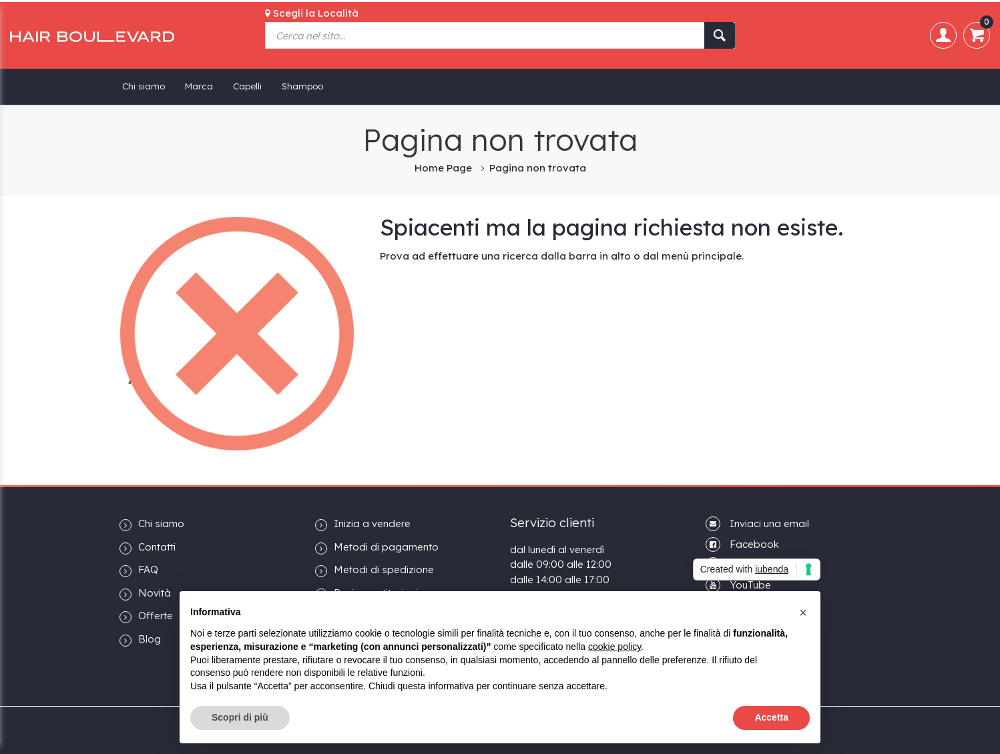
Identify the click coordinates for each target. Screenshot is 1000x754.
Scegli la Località (311, 13)
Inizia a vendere (363, 524)
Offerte (146, 616)
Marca (199, 85)
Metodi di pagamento (377, 547)
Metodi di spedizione (374, 570)
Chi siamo (143, 85)
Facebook (754, 544)
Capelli (247, 85)
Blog (140, 640)
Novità (145, 594)
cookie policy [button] (614, 646)
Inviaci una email (769, 523)
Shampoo (302, 85)
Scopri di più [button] (240, 717)
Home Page (443, 167)
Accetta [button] (771, 717)
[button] (803, 612)
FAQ (138, 570)
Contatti (147, 547)
